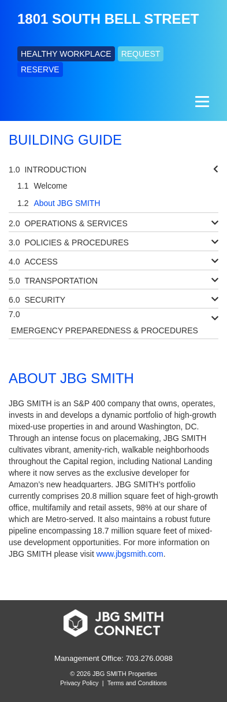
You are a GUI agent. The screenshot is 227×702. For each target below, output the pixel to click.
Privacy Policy (79, 682)
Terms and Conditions (137, 682)
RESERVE (40, 69)
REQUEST (141, 53)
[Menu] (201, 101)
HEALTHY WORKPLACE (66, 53)
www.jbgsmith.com (129, 553)
